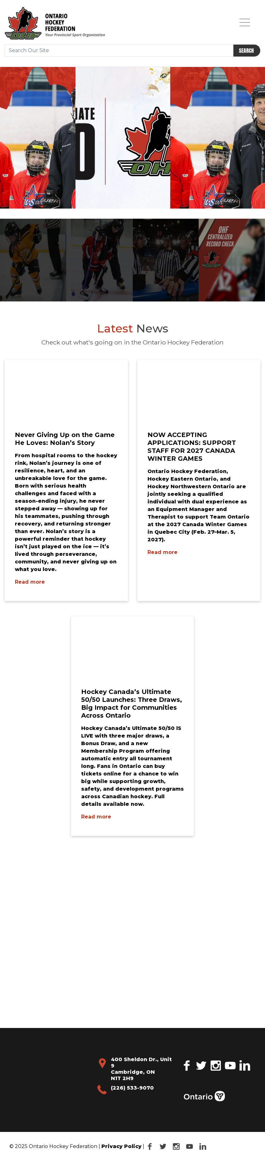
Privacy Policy (121, 1146)
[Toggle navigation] (245, 22)
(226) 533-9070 (132, 1088)
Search (246, 50)
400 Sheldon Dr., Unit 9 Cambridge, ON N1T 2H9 (141, 1068)
